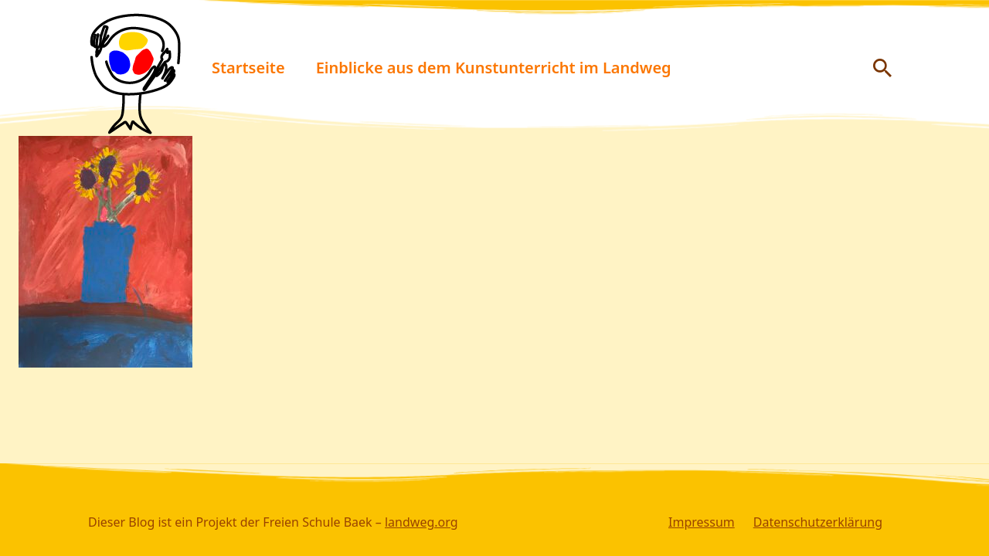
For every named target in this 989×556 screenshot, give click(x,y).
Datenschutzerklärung (817, 522)
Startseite (248, 67)
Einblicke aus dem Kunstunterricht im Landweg (493, 67)
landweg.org (421, 522)
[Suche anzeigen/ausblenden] (882, 67)
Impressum (701, 522)
